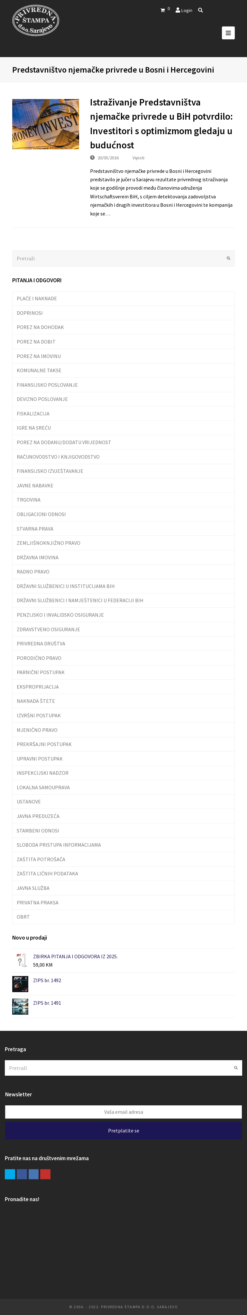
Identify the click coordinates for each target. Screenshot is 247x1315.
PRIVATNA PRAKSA (38, 902)
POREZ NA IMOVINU (39, 356)
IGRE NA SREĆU (34, 427)
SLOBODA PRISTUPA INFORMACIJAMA (59, 845)
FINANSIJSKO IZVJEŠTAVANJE (50, 471)
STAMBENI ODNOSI (38, 830)
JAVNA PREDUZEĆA (38, 816)
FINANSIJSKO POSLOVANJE (47, 385)
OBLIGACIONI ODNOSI (41, 514)
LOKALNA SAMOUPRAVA (43, 787)
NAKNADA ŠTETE (36, 701)
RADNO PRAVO (33, 571)
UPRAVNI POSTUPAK (40, 758)
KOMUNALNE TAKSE (39, 370)
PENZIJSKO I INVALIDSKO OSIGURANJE (60, 615)
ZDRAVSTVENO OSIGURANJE (48, 629)
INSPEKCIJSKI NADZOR (43, 773)
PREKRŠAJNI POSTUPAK (44, 744)
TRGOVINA (29, 499)
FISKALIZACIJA (33, 413)
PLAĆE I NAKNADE (37, 298)
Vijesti (138, 157)
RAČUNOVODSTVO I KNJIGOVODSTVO (58, 456)
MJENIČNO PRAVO (37, 730)
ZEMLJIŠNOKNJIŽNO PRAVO (48, 543)
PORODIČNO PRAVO (39, 658)
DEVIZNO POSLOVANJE (42, 399)
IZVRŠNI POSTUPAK (39, 715)
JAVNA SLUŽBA (33, 888)
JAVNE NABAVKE (35, 485)
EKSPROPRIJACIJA (38, 686)
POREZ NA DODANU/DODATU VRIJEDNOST (64, 442)
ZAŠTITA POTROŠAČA (41, 859)
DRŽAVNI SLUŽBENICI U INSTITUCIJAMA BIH (66, 586)
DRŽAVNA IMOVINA (38, 557)
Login (186, 10)
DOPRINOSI (30, 313)
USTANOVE (29, 801)
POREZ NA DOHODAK (40, 327)
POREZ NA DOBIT (36, 341)
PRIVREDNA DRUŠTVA (41, 643)
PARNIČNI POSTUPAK (41, 672)
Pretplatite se (123, 1130)
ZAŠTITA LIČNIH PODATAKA (47, 873)
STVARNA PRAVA (35, 528)
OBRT (23, 916)
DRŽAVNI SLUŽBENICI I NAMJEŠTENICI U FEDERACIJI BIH (80, 600)
